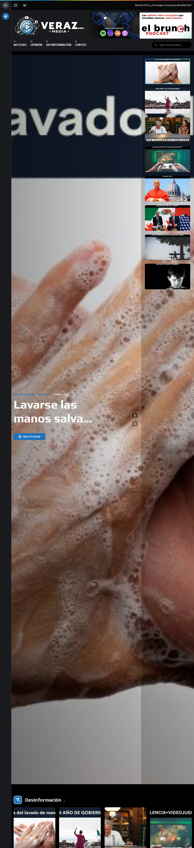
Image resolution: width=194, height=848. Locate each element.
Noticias (43, 394)
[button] (134, 415)
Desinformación (24, 394)
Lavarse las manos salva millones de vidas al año (62, 425)
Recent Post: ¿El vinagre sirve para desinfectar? (163, 5)
